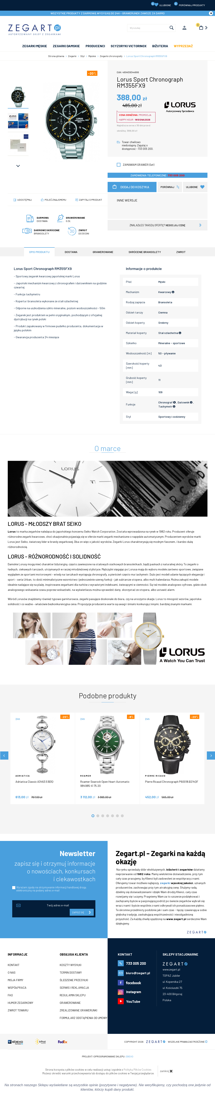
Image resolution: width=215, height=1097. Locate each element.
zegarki (165, 883)
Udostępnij (24, 199)
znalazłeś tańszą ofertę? (157, 225)
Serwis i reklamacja (74, 987)
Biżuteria (160, 45)
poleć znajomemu (55, 199)
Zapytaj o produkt (90, 199)
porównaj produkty (189, 4)
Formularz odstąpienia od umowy (83, 1017)
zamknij (166, 1071)
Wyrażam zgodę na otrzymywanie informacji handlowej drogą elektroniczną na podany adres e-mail (51, 889)
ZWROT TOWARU (18, 1010)
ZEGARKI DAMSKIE (66, 45)
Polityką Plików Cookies (137, 1069)
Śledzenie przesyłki (74, 980)
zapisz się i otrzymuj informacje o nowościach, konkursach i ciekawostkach (54, 871)
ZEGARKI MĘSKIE (34, 45)
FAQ (10, 995)
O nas (11, 972)
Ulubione (161, 4)
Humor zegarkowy (20, 1002)
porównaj (167, 187)
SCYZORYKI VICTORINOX (128, 45)
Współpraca (17, 987)
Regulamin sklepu (73, 995)
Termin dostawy (71, 972)
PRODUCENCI (95, 45)
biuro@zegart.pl (138, 973)
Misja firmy (15, 980)
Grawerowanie (70, 1002)
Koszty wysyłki (70, 965)
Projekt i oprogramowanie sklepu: (107, 1056)
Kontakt (14, 965)
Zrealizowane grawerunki (78, 1010)
